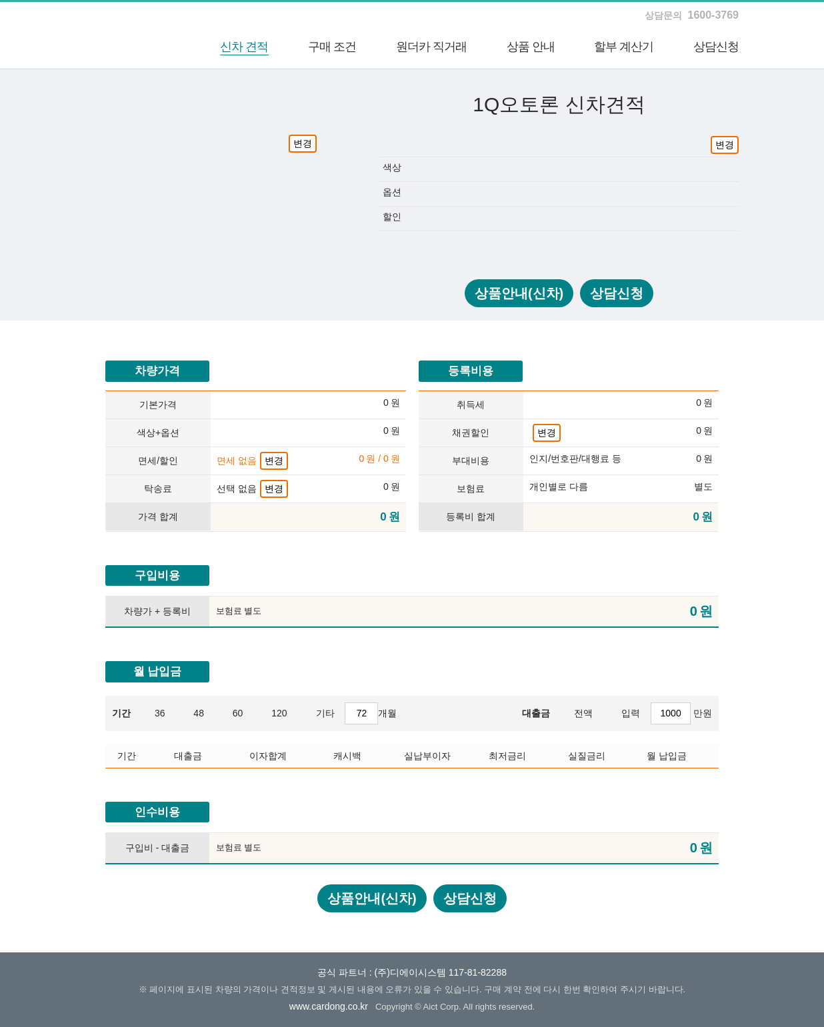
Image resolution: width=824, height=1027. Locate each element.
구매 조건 (332, 46)
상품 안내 (531, 46)
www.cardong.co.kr (328, 1006)
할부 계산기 (623, 46)
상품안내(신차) (519, 293)
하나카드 (122, 35)
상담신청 (716, 46)
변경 (302, 143)
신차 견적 (244, 46)
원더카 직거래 (431, 46)
